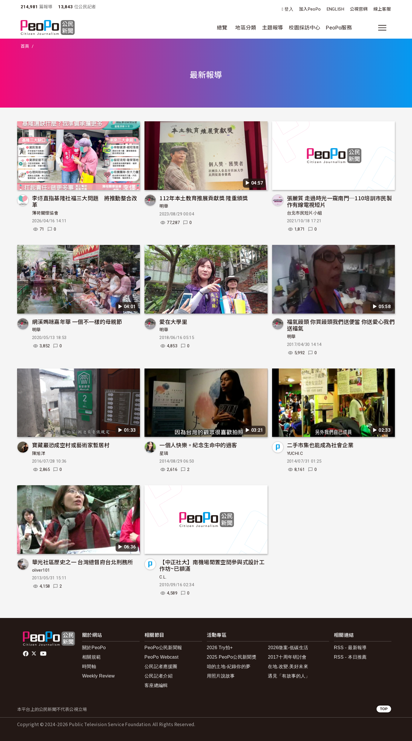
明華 (163, 206)
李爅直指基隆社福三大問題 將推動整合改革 (84, 201)
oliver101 (41, 570)
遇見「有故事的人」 (289, 675)
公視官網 (358, 9)
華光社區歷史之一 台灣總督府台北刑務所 (82, 562)
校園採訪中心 (304, 28)
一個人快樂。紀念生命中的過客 (198, 445)
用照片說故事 (221, 675)
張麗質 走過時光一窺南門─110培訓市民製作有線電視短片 (339, 201)
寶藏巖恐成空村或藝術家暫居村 (71, 445)
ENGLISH (335, 9)
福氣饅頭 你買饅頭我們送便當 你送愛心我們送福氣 (341, 325)
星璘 (163, 453)
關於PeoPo (94, 647)
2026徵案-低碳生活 (288, 647)
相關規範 (91, 657)
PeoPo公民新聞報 (163, 647)
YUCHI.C (295, 453)
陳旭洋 (38, 453)
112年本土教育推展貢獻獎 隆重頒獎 (203, 198)
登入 (288, 9)
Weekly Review (98, 675)
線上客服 (382, 9)
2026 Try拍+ (220, 647)
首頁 (25, 46)
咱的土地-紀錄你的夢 (229, 666)
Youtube (43, 654)
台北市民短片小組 (304, 213)
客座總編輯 (156, 685)
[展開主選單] (382, 27)
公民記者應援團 (160, 666)
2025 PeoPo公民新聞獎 (231, 657)
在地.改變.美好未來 (288, 666)
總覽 (222, 28)
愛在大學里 (173, 321)
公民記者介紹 (158, 675)
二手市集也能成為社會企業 (320, 445)
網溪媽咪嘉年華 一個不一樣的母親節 (77, 321)
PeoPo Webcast (161, 657)
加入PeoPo (310, 9)
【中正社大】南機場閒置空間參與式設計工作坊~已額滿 (212, 565)
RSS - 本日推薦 (350, 657)
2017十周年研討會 (287, 657)
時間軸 (89, 666)
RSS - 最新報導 (350, 647)
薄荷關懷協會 (45, 213)
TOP (384, 709)
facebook (26, 654)
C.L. (163, 577)
